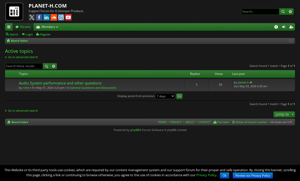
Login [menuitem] (284, 28)
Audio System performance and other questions (60, 83)
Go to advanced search (23, 57)
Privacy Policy (206, 175)
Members (48, 27)
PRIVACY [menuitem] (176, 122)
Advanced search (290, 12)
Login (29, 34)
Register (45, 34)
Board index (20, 122)
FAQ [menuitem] (278, 28)
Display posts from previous (146, 96)
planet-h (243, 82)
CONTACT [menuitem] (204, 122)
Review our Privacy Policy (252, 175)
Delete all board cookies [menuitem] (251, 122)
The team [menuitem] (223, 122)
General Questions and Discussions (93, 87)
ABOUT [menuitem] (190, 122)
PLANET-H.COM (48, 5)
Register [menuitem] (292, 28)
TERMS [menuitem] (162, 122)
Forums (25, 27)
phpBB (134, 130)
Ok (224, 175)
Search (283, 12)
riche (26, 87)
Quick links (10, 28)
